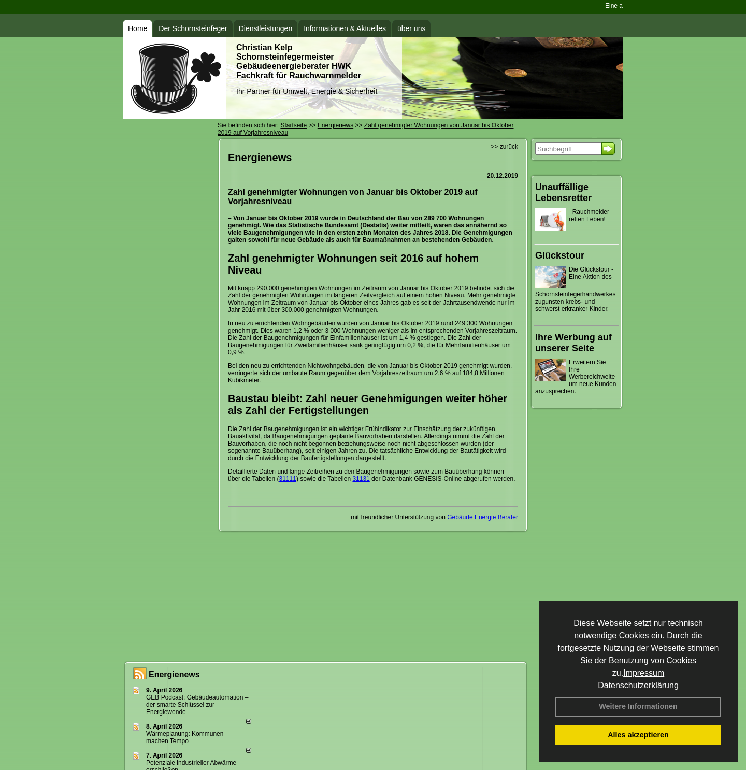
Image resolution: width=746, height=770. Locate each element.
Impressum (643, 672)
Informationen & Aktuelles (345, 28)
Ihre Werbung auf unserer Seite (573, 342)
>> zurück (504, 146)
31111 (287, 478)
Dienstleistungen (266, 28)
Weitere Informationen (638, 706)
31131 (360, 478)
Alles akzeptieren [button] (638, 735)
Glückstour (559, 255)
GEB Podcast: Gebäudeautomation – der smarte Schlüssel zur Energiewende (197, 705)
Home (137, 28)
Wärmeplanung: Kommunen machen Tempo (184, 737)
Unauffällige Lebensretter (563, 192)
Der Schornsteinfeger (193, 28)
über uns (411, 28)
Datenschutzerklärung (638, 685)
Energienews (174, 674)
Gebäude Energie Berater (482, 517)
